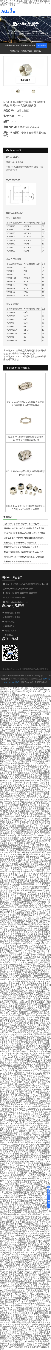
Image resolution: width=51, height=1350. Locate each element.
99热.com (21, 1184)
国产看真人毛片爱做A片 (21, 1080)
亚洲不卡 (35, 981)
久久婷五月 (23, 991)
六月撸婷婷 (31, 1099)
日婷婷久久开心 (40, 1319)
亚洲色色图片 (18, 1216)
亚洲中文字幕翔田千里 (36, 1034)
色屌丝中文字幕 (18, 797)
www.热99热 (5, 1321)
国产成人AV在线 (27, 1195)
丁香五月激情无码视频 (9, 695)
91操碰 (8, 729)
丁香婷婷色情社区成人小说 (14, 816)
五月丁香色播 (30, 951)
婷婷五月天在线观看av (30, 779)
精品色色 (27, 760)
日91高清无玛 (9, 1167)
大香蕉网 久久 (17, 1203)
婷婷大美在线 (27, 1239)
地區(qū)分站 (18, 679)
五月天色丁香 (5, 1053)
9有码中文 (7, 1252)
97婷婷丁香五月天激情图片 (30, 758)
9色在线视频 (31, 796)
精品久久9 (16, 741)
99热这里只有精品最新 (14, 1059)
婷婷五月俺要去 (17, 928)
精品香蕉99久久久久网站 (15, 794)
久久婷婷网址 (41, 964)
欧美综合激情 (18, 1277)
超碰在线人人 (26, 1334)
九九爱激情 (38, 739)
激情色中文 (43, 983)
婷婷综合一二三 (31, 1093)
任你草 (3, 1122)
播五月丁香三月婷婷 (39, 1211)
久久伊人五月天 (9, 746)
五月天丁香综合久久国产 (23, 708)
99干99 (23, 1055)
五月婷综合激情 (36, 761)
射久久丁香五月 (43, 701)
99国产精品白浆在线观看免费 (15, 1150)
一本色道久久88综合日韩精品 (33, 1010)
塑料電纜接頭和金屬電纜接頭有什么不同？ (22, 547)
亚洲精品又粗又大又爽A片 (16, 1110)
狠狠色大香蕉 (14, 974)
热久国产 (24, 820)
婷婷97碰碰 (44, 1122)
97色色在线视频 (15, 964)
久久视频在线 (5, 1169)
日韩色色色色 (8, 1099)
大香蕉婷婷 (30, 1288)
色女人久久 (17, 1116)
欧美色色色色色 (15, 1199)
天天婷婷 (45, 725)
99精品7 (20, 875)
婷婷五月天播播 (13, 1188)
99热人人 (31, 1328)
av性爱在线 (32, 1078)
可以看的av (35, 714)
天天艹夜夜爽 (18, 1311)
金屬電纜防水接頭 (12, 45)
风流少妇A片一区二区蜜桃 (29, 824)
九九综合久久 (38, 847)
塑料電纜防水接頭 (28, 45)
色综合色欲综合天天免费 (29, 1156)
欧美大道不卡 (14, 720)
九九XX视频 (5, 1000)
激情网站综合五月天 (32, 1203)
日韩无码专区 (29, 1091)
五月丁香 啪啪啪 (30, 771)
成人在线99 (20, 1099)
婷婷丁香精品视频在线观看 (31, 970)
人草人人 (24, 724)
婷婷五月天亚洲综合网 (35, 1065)
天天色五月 (30, 993)
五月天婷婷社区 (13, 697)
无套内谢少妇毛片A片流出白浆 (37, 837)
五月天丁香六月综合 (11, 923)
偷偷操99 (36, 1281)
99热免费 (19, 803)
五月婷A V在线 (32, 797)
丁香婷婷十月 (10, 1184)
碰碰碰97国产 (28, 813)
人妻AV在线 (18, 951)
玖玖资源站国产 (35, 733)
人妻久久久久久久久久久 (26, 1159)
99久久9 (16, 1334)
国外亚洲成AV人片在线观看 (20, 890)
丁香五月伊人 (31, 1237)
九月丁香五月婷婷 (25, 1315)
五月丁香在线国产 (16, 1273)
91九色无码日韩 (36, 1012)
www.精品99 (35, 1269)
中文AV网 (35, 1171)
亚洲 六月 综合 (33, 1241)
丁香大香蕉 (11, 1122)
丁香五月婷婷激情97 (26, 1070)
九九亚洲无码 (27, 934)
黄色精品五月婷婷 (40, 790)
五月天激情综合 (32, 737)
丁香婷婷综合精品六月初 (23, 1262)
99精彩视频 (37, 900)
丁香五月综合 (14, 807)
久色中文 (25, 697)
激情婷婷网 (20, 1288)
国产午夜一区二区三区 (22, 909)
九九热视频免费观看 (17, 1004)
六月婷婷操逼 (11, 767)
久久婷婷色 (45, 985)
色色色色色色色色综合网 (39, 1233)
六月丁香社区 (5, 1311)
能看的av (26, 716)
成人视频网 (23, 1230)
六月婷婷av (35, 1068)
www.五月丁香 (27, 720)
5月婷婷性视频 (25, 830)
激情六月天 (44, 1171)
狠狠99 (15, 1154)
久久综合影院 (31, 786)
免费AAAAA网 (9, 833)
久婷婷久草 (17, 904)
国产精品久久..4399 (41, 909)
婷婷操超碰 (32, 1129)
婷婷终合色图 (28, 1116)
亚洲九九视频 (16, 1131)
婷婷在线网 (38, 1103)
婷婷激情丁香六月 (10, 847)
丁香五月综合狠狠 (34, 1169)
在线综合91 (44, 875)
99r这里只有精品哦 (11, 1182)
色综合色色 (5, 932)
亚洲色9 (3, 998)
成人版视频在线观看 (8, 839)
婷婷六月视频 (30, 1218)
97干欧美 (4, 1273)
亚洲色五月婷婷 (42, 1116)
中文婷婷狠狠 (33, 1317)
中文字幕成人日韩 (25, 705)
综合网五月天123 (15, 1266)
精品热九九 (33, 978)
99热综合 (13, 1207)
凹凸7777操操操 (17, 1237)
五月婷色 (14, 1260)
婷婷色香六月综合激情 (9, 1186)
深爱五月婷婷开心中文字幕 (24, 1245)
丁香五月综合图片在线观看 (18, 1171)
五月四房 (10, 1127)
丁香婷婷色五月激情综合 (33, 870)
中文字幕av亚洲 (23, 1002)
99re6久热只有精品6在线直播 (12, 960)
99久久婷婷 (5, 1131)
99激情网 (35, 1023)
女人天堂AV (17, 729)
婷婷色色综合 (10, 943)
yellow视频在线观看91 (9, 1214)
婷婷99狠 (21, 1008)
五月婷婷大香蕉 (37, 741)
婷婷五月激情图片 (28, 754)
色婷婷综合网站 (42, 930)
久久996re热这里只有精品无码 (25, 801)
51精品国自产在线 (12, 1239)
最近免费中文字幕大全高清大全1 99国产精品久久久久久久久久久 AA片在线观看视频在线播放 (24, 1022)
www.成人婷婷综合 (27, 979)
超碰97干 (45, 841)
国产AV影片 (12, 1228)
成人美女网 (26, 1275)
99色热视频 (15, 1082)
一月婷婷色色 (22, 906)
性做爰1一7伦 (21, 1167)
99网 (48, 1133)
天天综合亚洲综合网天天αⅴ (31, 822)
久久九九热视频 (6, 930)
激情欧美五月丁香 (16, 1264)
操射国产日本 (41, 769)
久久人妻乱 (22, 962)
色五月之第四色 (31, 839)
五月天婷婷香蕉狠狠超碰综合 (23, 832)
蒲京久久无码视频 (40, 830)
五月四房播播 (24, 864)
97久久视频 (8, 1177)
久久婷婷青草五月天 (21, 1252)
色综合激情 (43, 786)
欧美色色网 (5, 987)
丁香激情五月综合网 (17, 1014)
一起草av (36, 1322)
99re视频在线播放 (10, 1271)
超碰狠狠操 (29, 1216)
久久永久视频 (16, 1032)
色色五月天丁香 (17, 739)
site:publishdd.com (16, 879)
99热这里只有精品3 (39, 1213)
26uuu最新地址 (38, 871)
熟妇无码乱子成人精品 (28, 1154)
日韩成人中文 (34, 1150)
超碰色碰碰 (19, 780)
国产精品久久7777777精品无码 (22, 892)
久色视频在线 (8, 1231)
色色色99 (4, 727)
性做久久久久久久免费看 (25, 1127)
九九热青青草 (21, 1267)
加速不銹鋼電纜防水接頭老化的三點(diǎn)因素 (23, 552)
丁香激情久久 (16, 868)
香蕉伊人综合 (33, 998)
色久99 (6, 750)
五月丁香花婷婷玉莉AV (10, 1029)
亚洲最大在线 (19, 1065)
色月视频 (29, 739)
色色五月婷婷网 (41, 1326)
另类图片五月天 (43, 1220)
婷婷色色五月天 (40, 1239)
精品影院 (9, 1262)
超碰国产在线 (5, 1235)
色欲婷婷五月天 (9, 1286)
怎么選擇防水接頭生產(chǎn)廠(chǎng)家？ (22, 524)
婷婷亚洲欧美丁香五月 (23, 1205)
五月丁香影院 (39, 1305)
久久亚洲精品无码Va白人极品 (23, 911)
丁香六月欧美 (31, 765)
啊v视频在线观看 (31, 1222)
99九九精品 (44, 866)
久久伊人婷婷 (41, 1216)
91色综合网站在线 (16, 993)
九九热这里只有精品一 (9, 1055)
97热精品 (18, 760)
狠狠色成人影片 (34, 722)
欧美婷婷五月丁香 (7, 1345)
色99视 (41, 1194)
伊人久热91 (15, 934)
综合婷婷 (45, 1120)
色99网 (42, 1339)
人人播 (27, 1000)
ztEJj (33, 1186)
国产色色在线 (43, 1078)
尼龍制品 (37, 51)
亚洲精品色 (41, 1127)
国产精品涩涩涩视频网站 (15, 1038)
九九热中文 (43, 862)
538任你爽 (22, 945)
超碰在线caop (44, 860)
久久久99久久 (29, 1197)
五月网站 (45, 996)
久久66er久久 (42, 892)
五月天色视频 (12, 972)
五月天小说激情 (17, 907)
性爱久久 (40, 805)
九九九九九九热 (19, 815)
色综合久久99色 (19, 1078)
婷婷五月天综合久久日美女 (24, 1313)
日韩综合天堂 (5, 1116)
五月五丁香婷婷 (43, 833)
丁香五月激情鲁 (17, 947)
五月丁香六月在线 (18, 1076)
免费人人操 (24, 1137)
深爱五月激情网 (15, 1139)
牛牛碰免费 (5, 877)
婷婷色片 (30, 930)
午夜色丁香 (11, 1008)
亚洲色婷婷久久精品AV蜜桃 (14, 722)
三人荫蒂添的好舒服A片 (37, 1055)
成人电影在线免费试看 (38, 718)
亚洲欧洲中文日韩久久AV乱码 (23, 1051)
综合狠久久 (5, 868)
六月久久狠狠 (39, 1279)
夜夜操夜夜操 (12, 1161)
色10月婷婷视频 (36, 898)
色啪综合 (34, 1339)
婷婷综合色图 (29, 769)
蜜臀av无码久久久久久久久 (34, 904)
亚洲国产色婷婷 (27, 1029)
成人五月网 (26, 1104)
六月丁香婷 (31, 1285)
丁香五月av (43, 828)
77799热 (20, 926)
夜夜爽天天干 (16, 710)
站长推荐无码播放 (17, 750)
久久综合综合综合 (10, 1137)
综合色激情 (42, 1298)
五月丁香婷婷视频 (32, 947)
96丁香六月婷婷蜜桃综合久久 (15, 1330)
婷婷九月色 (28, 932)
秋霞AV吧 (7, 989)
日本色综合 (13, 1141)
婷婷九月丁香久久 (25, 735)
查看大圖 (25, 80)
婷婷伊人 (44, 737)
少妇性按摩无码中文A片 (24, 826)
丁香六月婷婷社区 (34, 1074)
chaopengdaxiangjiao (12, 756)
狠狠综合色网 (41, 1197)
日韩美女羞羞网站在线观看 (38, 1184)
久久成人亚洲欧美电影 (9, 805)
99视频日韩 (41, 1288)
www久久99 (32, 1343)
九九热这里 (5, 1285)
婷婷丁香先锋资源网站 (20, 792)
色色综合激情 (27, 1319)
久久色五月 (11, 743)
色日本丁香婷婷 (28, 1302)
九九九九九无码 (23, 1290)
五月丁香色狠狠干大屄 (36, 815)
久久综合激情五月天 (17, 1017)
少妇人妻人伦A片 (42, 907)
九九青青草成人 (19, 1169)
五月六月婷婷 (37, 849)
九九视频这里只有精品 (22, 1235)
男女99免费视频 (40, 934)
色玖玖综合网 (44, 1129)
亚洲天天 (14, 830)
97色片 (20, 1122)
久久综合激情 (36, 1165)
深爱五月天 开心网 (28, 805)
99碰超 (17, 703)
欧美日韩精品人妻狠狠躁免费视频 (14, 1292)
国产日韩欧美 (16, 1307)
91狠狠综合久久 (23, 712)
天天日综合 (20, 1231)
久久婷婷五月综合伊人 (15, 1046)
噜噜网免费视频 (20, 828)
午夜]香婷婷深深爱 (15, 769)
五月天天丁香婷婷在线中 (10, 1258)
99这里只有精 (31, 1345)
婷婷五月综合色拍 (12, 1010)
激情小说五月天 (18, 737)
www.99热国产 (6, 858)
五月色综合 (23, 1233)
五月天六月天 (32, 750)
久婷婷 (45, 1341)
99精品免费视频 (24, 976)
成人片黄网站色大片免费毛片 (12, 856)
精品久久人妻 (14, 761)
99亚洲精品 (40, 1091)
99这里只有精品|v (26, 972)
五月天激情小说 (30, 1347)
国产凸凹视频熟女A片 (16, 1086)
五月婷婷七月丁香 (36, 957)
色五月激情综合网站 (25, 811)
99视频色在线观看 (29, 1042)
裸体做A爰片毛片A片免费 (11, 985)
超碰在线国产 (5, 1343)
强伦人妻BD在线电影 (28, 881)
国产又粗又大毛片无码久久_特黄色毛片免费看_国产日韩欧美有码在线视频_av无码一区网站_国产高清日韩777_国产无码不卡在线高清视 (25, 691)
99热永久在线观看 (8, 924)
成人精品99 (43, 710)
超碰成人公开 (31, 1118)
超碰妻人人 (8, 828)
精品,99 (24, 1142)
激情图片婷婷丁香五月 (40, 1290)
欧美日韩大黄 (35, 854)
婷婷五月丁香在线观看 (30, 807)
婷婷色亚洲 (17, 809)
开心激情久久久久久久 (27, 1228)
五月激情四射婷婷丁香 (32, 1032)
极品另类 (23, 1243)
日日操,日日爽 (17, 1000)
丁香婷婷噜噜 (9, 1290)
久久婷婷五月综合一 (8, 1173)
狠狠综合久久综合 (41, 1271)
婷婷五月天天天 (36, 1292)
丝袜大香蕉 (42, 1228)
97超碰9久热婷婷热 (27, 1178)
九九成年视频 (39, 703)
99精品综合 (5, 1237)
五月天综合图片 (31, 866)
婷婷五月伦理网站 (18, 1285)
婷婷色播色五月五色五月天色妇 (26, 921)
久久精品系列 (29, 843)
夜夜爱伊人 (36, 760)
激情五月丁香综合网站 (27, 1163)
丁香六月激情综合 (24, 835)
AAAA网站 (11, 744)
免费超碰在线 (39, 1207)
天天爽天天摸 (8, 995)
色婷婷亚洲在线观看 (13, 870)
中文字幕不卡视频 (28, 1256)
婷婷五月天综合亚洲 (23, 1281)
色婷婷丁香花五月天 (31, 985)
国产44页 (4, 1156)
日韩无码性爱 (30, 803)
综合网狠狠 (32, 828)
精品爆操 (4, 720)
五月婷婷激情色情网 (34, 926)
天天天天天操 (20, 1034)
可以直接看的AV (24, 790)
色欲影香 (32, 756)
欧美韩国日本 (42, 1313)
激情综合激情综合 (39, 1080)
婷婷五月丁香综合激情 (17, 998)
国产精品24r (13, 1269)
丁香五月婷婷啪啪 (33, 1106)
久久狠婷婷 (21, 777)
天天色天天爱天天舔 (17, 873)
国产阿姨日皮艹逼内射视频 (24, 936)
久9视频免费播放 (25, 1057)
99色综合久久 (18, 1118)
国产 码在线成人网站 (30, 1188)
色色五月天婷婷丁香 (13, 1063)
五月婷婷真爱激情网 (14, 1015)
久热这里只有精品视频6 (32, 1089)
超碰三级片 (33, 906)
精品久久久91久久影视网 (13, 1201)
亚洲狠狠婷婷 (29, 1266)
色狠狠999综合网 (7, 1222)
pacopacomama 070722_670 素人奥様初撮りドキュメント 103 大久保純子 (25, 886)
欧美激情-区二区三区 (26, 1220)
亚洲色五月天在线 (34, 777)
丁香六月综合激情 (18, 987)
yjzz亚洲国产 (43, 962)
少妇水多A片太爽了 (13, 1027)
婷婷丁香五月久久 (12, 942)
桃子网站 (19, 1125)
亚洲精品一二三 (21, 957)
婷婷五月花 (36, 727)
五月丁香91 (15, 799)
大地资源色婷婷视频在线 (36, 1152)
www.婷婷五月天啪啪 (9, 1230)
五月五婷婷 (28, 845)
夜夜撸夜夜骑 (20, 930)
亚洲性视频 (24, 1269)
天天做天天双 (35, 1192)
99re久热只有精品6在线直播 (28, 924)
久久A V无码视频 (30, 1324)
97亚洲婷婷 (35, 1036)
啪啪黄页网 (13, 1006)
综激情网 (33, 1137)
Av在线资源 (27, 1103)
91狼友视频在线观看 (15, 851)
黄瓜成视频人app (7, 1125)
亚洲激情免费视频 (25, 1286)
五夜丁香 (41, 1321)
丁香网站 (41, 951)
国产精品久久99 (43, 923)
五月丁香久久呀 (43, 1051)
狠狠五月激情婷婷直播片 (15, 1019)
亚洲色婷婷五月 (17, 913)
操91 (38, 877)
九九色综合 (19, 1093)
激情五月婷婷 (10, 1158)
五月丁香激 (9, 1146)
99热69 (20, 699)
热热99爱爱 (5, 1091)
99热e (25, 854)
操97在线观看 (29, 883)
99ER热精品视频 (16, 1347)
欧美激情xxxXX (9, 962)
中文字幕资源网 (17, 1123)
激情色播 (19, 1222)
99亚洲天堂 (40, 993)
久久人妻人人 (30, 896)
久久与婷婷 (13, 1144)
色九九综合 (15, 1319)
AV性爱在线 (12, 938)
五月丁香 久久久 (26, 1271)
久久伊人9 (38, 942)
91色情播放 (40, 902)
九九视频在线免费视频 (12, 1101)
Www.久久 (7, 1194)
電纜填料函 (14, 51)
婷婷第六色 (21, 1074)
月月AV (12, 983)
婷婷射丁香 (17, 771)
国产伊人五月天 (24, 767)
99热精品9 (15, 1256)
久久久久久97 (40, 989)
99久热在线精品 (35, 991)
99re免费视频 (19, 1048)
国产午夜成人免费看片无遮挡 (27, 1209)
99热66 (16, 784)
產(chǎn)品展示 (24, 31)
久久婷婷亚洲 (19, 858)
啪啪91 (46, 1089)
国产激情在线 (14, 1275)
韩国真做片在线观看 (13, 707)
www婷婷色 (15, 1322)
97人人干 (37, 1120)
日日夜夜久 (37, 767)
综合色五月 (36, 1104)
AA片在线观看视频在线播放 (15, 1067)
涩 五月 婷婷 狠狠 (10, 900)
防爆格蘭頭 (37, 31)
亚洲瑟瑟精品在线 (27, 1260)
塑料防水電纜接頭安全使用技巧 (17, 561)
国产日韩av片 (29, 1199)
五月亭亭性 (45, 998)
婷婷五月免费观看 (41, 1019)
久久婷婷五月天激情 (29, 1053)
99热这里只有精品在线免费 (34, 1101)
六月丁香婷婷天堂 (37, 1044)
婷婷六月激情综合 (18, 1241)
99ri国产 (14, 1012)
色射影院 (10, 860)
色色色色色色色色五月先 (10, 862)
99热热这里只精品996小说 (33, 852)
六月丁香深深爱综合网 (40, 1114)
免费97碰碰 (5, 911)
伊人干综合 (41, 1243)
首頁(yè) (12, 31)
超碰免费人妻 (44, 771)
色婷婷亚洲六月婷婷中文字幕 (32, 1214)
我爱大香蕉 (20, 1146)
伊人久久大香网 (32, 879)
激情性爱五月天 (19, 1343)
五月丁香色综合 (6, 1205)
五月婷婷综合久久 (33, 1048)
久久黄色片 (20, 995)
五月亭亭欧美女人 (21, 1036)
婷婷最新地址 (18, 1309)
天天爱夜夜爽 (42, 803)
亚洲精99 (31, 1076)
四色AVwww (31, 856)
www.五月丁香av (32, 968)
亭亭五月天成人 (21, 1226)
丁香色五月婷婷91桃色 (16, 841)
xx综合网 (29, 928)
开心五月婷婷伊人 (30, 1108)
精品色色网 (26, 981)
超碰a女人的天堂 (20, 1129)
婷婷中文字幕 (37, 1141)
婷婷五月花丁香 (38, 1275)
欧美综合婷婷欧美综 (37, 1296)
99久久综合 (42, 1118)
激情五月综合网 (37, 1252)
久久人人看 (22, 1341)
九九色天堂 (28, 1305)
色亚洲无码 (23, 1012)
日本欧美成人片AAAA (22, 782)
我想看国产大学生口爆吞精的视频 (31, 1336)
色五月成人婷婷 (26, 695)
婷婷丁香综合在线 (20, 996)
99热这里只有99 (32, 780)
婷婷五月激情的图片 (33, 1177)
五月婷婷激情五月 (26, 902)
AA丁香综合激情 (38, 1000)
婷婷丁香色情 (25, 1141)
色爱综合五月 (31, 1273)
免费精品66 (12, 824)
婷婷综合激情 (44, 1053)
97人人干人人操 (43, 1266)
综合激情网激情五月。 (38, 1173)
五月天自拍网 (15, 813)
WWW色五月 (31, 960)
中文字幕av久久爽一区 (18, 752)
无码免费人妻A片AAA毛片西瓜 (33, 1087)
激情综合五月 (43, 1042)
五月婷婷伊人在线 (33, 1008)
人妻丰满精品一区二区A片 (28, 1095)
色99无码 (32, 1167)
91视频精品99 (25, 847)
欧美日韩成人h (40, 695)
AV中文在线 (32, 962)
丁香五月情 (21, 744)
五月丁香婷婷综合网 (13, 1148)
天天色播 (25, 1044)
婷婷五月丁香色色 (7, 835)
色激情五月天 (33, 1025)
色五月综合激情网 (32, 699)
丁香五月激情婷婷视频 (12, 1305)
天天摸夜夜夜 (27, 942)
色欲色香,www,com (11, 1087)
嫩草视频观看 (27, 703)
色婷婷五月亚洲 (6, 1332)
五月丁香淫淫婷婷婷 (13, 959)
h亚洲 (40, 1163)
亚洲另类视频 (40, 708)
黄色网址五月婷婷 (22, 1068)
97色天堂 (45, 1309)
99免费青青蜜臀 (38, 976)
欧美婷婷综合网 (17, 1218)
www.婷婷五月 (36, 938)
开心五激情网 (5, 843)
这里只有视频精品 (20, 888)
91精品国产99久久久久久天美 (35, 959)
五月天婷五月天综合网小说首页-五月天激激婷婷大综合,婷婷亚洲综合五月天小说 (25, 916)
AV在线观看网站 (31, 1122)
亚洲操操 (20, 1345)
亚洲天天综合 (40, 1258)
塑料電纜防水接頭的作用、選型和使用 (20, 542)
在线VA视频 (6, 919)
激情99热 (44, 1188)
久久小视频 (5, 1256)
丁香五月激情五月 (18, 1175)
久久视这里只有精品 (41, 1235)
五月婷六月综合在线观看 (36, 1231)
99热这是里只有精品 (23, 915)
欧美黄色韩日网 (40, 799)
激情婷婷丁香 (10, 1315)
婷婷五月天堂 (31, 1298)
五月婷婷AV (45, 1254)
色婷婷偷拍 (37, 1334)
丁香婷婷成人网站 (31, 1224)
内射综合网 (9, 1192)
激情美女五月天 (32, 1046)
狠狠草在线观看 (9, 811)
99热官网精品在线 (42, 818)
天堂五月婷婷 (28, 1139)
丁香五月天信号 (9, 926)
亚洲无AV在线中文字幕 (26, 833)
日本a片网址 (21, 1025)
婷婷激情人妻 (15, 1300)
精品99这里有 (18, 765)
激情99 (30, 1019)
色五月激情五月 (19, 1249)
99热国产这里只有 (33, 1146)
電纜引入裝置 (26, 51)
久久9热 (8, 701)
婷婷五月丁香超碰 (18, 894)
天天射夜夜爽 (14, 754)
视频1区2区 (42, 953)
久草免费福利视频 (14, 854)
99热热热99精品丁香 (9, 1135)
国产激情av (36, 788)
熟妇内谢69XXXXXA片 (14, 866)
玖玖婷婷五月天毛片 (27, 953)
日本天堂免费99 (15, 1224)
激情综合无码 (29, 964)
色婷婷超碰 (35, 712)
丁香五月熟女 (5, 1118)
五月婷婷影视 (34, 1226)
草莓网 (27, 1125)
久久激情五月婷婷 (22, 1339)
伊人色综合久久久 (25, 1207)
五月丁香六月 (14, 949)
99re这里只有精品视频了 (39, 1330)
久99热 (40, 756)
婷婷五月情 (9, 803)
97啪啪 (21, 839)
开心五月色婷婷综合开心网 (34, 729)
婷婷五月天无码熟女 (31, 1063)
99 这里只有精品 (7, 1267)
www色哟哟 (32, 894)
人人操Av (11, 1159)
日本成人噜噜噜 (34, 1067)
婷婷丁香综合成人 (22, 966)
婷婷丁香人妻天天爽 (33, 775)
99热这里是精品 (31, 1050)
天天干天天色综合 (10, 763)
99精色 (23, 1328)
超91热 (6, 813)
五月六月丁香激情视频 (14, 775)
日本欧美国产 (41, 1139)
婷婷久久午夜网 (6, 703)
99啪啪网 (32, 1243)
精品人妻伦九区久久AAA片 (34, 1131)
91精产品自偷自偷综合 (29, 784)
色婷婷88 (34, 860)
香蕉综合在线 (10, 1341)
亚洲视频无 (5, 1080)
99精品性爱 (40, 1029)
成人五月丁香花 (40, 932)
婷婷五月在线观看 (32, 851)
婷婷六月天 (44, 1123)
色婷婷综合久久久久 (31, 809)
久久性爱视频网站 (39, 1006)
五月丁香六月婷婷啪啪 (34, 955)
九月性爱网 (24, 1161)
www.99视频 (32, 987)
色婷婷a (34, 773)
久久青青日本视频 (12, 1279)
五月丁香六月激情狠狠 (36, 1038)
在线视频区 (8, 796)
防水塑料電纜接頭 (40, 669)
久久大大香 (22, 1247)
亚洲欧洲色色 (19, 1152)
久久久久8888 (42, 1302)
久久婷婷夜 (5, 773)
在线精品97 (30, 877)
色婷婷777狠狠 (38, 782)
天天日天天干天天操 (29, 1303)
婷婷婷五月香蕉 (22, 1192)
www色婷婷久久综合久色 (14, 1326)
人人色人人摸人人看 (36, 945)
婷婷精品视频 (43, 1343)
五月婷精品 (5, 1044)
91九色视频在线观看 (28, 1190)
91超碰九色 (38, 1286)
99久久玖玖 (32, 1250)
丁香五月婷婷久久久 (32, 1015)
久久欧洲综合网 (22, 860)
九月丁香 (41, 1072)
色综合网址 (31, 1249)
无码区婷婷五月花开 (36, 1267)
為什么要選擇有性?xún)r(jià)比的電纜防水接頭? (24, 538)
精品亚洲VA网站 (30, 710)
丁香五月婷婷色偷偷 (39, 1112)
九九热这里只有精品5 (15, 968)
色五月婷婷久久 (9, 976)
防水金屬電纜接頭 (25, 669)
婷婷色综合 (34, 1254)
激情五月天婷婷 (24, 849)
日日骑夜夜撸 (23, 743)
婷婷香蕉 (25, 741)
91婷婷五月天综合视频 (12, 1197)
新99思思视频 (22, 898)
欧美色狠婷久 (19, 796)
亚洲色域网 (27, 1027)
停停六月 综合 (28, 1294)
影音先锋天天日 (31, 1123)
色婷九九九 (11, 1336)
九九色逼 (7, 737)
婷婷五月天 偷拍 (18, 1321)
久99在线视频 (18, 748)
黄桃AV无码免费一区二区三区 (36, 1283)
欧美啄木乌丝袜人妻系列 (35, 913)
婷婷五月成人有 (39, 1332)
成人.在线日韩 (25, 900)
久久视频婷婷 (23, 938)
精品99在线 (35, 940)
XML (40, 679)
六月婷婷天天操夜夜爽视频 (36, 1311)
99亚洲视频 (15, 1044)
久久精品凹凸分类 (40, 1027)
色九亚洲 (44, 968)
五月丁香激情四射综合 (34, 1059)
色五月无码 (17, 919)
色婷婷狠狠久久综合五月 (27, 746)
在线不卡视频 (27, 1258)
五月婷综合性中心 (16, 955)
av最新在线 (22, 1317)
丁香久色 (26, 1213)
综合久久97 (8, 1152)
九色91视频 (45, 1322)
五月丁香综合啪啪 (38, 966)
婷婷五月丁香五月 (32, 1201)
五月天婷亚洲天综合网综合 (34, 919)
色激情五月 (5, 1123)
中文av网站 (13, 881)
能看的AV (35, 1144)
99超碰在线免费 (15, 1108)
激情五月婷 (13, 1190)
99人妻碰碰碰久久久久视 (19, 727)
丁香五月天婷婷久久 (34, 858)
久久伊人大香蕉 (33, 1175)
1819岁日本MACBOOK (13, 725)
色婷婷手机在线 (9, 699)
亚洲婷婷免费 (27, 1279)
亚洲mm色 (30, 1086)
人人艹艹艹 (25, 714)
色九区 (24, 923)
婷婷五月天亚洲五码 (32, 725)
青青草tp (10, 1288)
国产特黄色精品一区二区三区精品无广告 (17, 1084)
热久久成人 (34, 1230)
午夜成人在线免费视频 (9, 820)
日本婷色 (32, 724)
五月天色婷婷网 (11, 1180)
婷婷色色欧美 (16, 883)
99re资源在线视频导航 (36, 816)
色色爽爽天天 (10, 1070)
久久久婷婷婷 (34, 820)
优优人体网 (29, 1277)
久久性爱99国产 (17, 1298)
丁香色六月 (23, 1173)
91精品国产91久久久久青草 (16, 733)
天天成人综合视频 (29, 862)
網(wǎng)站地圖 (31, 679)
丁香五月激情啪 (33, 794)
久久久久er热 (24, 1144)
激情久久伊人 (18, 1050)
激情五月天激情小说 (36, 1142)
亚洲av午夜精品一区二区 (31, 949)
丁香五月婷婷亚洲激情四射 (18, 940)
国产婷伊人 (29, 907)
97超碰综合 (31, 1321)
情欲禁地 (32, 1338)
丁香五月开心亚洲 (20, 978)
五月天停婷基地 (29, 1148)
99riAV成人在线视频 (30, 1300)
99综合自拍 (25, 1186)
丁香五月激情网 (13, 981)
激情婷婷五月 (5, 909)
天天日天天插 (16, 1091)
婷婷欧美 (14, 902)
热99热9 (16, 1053)
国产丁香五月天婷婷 (23, 1332)
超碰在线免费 (32, 1017)
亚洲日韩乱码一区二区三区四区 (32, 1133)
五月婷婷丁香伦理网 (21, 1114)
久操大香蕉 (13, 1156)
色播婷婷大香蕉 (23, 1211)
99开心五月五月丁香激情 (21, 1097)
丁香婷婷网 (34, 888)
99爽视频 (41, 856)
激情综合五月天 (9, 1317)
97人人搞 (26, 788)
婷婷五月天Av (35, 1161)
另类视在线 (39, 845)
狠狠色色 (31, 923)
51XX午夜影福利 (18, 877)
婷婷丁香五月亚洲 (10, 1178)
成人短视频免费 (33, 841)
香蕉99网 (30, 1326)
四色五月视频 (41, 972)
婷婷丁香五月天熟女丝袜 (27, 943)
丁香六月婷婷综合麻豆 (20, 773)
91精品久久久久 (34, 1341)
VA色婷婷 (29, 989)
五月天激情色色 (25, 1135)
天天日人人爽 (34, 996)
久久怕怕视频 (43, 1345)
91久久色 (45, 854)
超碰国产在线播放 (36, 752)
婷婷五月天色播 (9, 1095)
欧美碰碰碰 (12, 1220)
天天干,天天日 (17, 932)
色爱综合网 (20, 983)
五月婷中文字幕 (17, 896)
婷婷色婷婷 (42, 1273)
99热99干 (43, 1050)
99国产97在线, (22, 731)
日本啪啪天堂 (38, 890)
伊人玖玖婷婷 (41, 1070)
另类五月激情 (32, 983)
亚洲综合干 (11, 735)
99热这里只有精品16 (28, 1180)
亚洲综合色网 (15, 716)
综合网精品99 (31, 1072)
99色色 (8, 741)
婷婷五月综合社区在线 (35, 1158)
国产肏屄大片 (27, 799)
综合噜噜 (17, 718)
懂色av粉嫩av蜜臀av (14, 845)
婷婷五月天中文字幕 (11, 779)
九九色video (23, 1254)
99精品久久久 (31, 1194)
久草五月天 (15, 1303)
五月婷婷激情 (18, 1072)
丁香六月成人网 (9, 790)
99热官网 (21, 1158)
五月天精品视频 (37, 1002)
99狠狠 (6, 716)
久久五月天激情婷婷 (34, 995)
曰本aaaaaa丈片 (23, 1165)
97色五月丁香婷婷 (29, 1082)
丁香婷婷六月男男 (10, 1243)
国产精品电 (44, 1154)
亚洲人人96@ (19, 1106)
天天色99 (31, 873)
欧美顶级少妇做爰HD (16, 786)
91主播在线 (26, 871)
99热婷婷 (4, 964)
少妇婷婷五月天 (37, 864)
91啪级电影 (28, 1307)
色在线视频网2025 (13, 1302)
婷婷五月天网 (25, 1182)
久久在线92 (40, 1076)
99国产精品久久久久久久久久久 (32, 763)
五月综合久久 (43, 1082)
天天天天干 (30, 748)
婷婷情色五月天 (9, 875)
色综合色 (37, 1307)
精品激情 (12, 849)
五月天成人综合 (11, 758)
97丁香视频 (17, 843)
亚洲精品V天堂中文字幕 (32, 1031)
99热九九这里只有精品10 (26, 1061)
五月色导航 (43, 881)
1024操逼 (11, 731)
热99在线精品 (11, 705)
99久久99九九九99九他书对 (35, 707)
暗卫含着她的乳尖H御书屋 (11, 1324)
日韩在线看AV (15, 852)
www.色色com (35, 731)
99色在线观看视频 (41, 928)
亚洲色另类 (31, 1004)
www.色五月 (38, 1182)
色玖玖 (17, 871)
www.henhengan (30, 868)
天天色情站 (26, 1322)
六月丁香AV (19, 1177)
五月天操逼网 (42, 1256)
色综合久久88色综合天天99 (24, 701)
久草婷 (25, 756)
